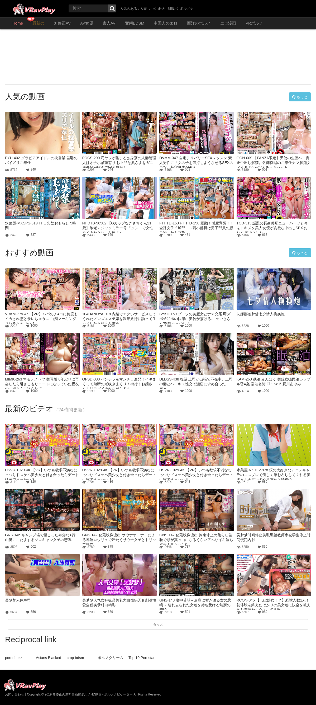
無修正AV (62, 23)
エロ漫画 (228, 23)
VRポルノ (254, 23)
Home (17, 23)
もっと (300, 97)
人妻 (143, 9)
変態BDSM (134, 23)
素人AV (109, 23)
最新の (38, 23)
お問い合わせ (14, 694)
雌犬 (161, 9)
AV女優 (86, 23)
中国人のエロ (166, 23)
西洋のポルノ (199, 23)
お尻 (152, 9)
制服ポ (172, 9)
